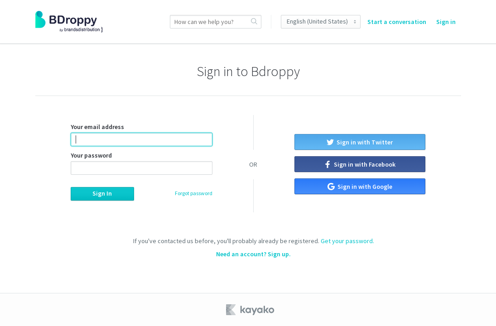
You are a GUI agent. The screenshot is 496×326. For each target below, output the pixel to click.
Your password (141, 163)
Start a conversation (396, 22)
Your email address (141, 134)
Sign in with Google (359, 186)
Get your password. (347, 241)
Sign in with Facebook (359, 164)
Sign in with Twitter (360, 142)
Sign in (446, 22)
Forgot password (193, 193)
